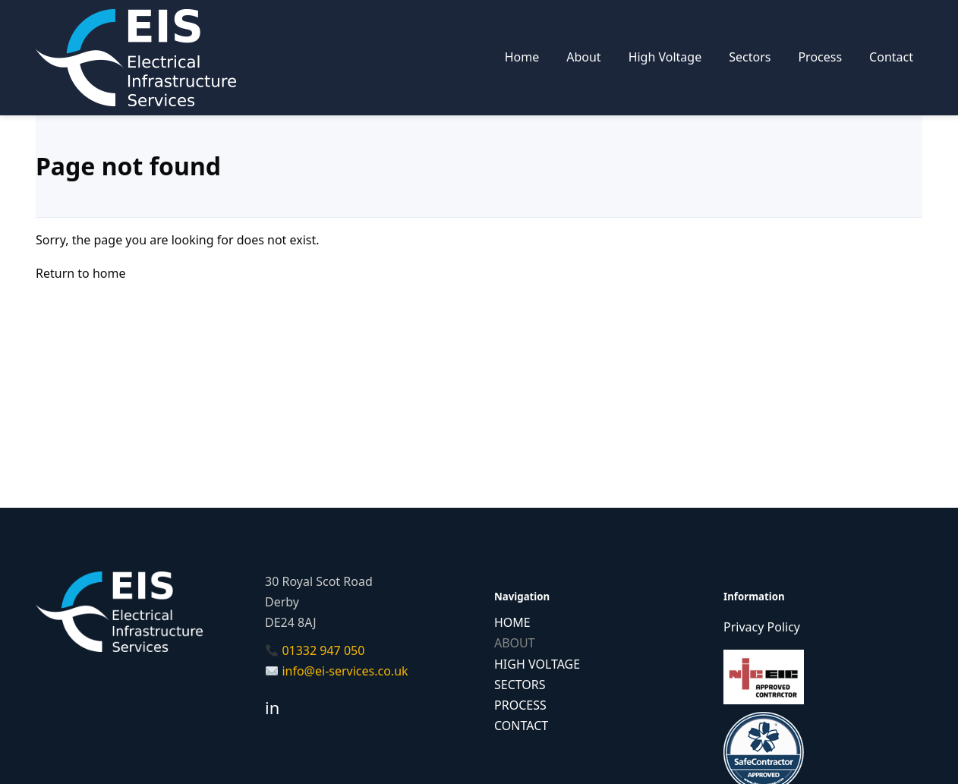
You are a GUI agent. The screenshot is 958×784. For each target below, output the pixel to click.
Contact (891, 57)
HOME (512, 622)
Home (522, 57)
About (583, 57)
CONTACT (521, 725)
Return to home (80, 273)
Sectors (749, 57)
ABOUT (514, 642)
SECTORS (520, 684)
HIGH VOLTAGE (537, 664)
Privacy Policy (761, 627)
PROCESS (520, 705)
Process (820, 57)
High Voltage (665, 57)
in (272, 707)
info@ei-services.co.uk (345, 671)
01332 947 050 (323, 650)
